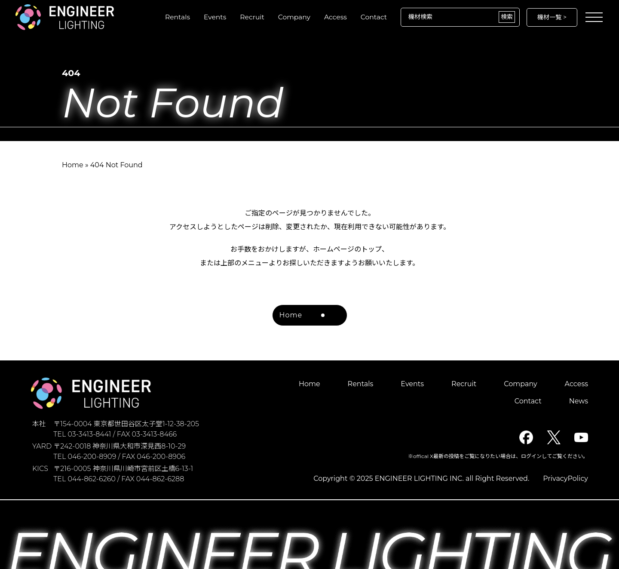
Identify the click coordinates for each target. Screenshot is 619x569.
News (578, 401)
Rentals (174, 17)
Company (292, 17)
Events (211, 17)
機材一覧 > (552, 17)
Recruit (249, 17)
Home (72, 165)
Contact (373, 17)
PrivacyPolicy (565, 478)
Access (334, 17)
